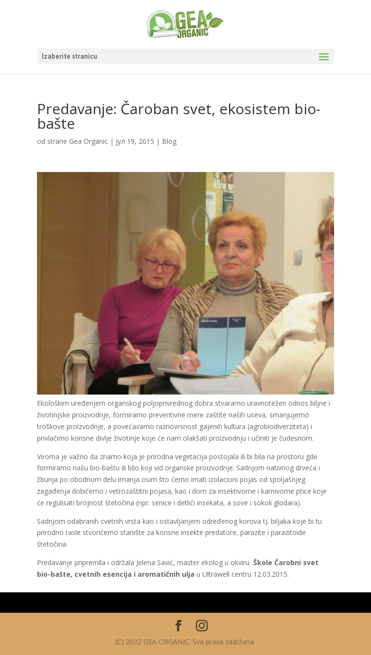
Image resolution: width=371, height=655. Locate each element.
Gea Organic (88, 141)
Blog (169, 141)
